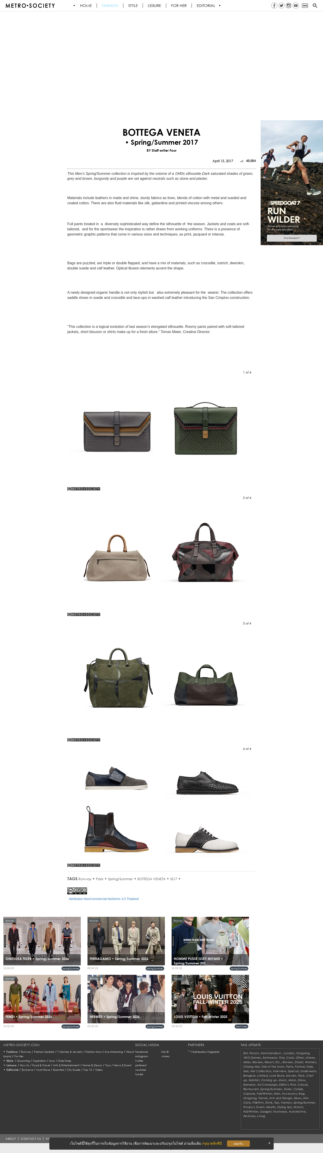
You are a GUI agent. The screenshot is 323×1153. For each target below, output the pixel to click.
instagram (141, 1056)
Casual (302, 1084)
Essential (58, 1069)
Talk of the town (272, 1066)
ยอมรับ (238, 1143)
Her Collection (260, 1071)
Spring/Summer (120, 879)
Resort (268, 1062)
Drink (268, 1102)
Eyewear (249, 1084)
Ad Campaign (267, 1084)
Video (99, 1069)
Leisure (154, 5)
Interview (279, 1071)
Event (260, 1107)
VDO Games (252, 1057)
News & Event (122, 1065)
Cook (290, 1057)
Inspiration (39, 1060)
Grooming (23, 1060)
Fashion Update (44, 1051)
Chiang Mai (251, 1066)
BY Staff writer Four (162, 150)
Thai (281, 1057)
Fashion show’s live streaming (104, 1051)
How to (24, 1065)
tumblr (139, 1074)
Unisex (310, 1057)
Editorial (206, 5)
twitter (139, 1060)
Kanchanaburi (271, 1053)
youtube (140, 1069)
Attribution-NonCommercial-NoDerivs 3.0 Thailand (104, 899)
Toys (108, 1065)
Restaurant (251, 1089)
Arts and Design (280, 1098)
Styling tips (284, 1107)
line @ (165, 1051)
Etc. (278, 1062)
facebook (141, 1051)
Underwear (308, 1071)
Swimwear (269, 1057)
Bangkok (249, 1075)
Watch (298, 1107)
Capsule (249, 1093)
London (289, 1053)
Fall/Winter (241, 1026)
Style (133, 5)
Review (257, 1062)
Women (310, 1062)
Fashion (110, 5)
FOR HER (179, 5)
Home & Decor (92, 1065)
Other (300, 1057)
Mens (292, 1080)
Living (261, 1116)
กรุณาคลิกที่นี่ (212, 1143)
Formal (299, 1066)
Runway (85, 879)
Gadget (265, 1111)
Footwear (280, 1111)
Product (249, 1107)
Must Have (43, 1069)
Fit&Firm (257, 1102)
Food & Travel (41, 1065)
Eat (245, 1053)
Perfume (249, 1116)
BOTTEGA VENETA (151, 879)
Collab (298, 1089)
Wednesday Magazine (204, 1051)
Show (301, 1080)
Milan (247, 1062)
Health (270, 1107)
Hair (246, 1071)
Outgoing (303, 1053)
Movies (291, 1075)
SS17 (173, 879)
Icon (52, 1060)
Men (277, 1093)
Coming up (269, 1080)
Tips (276, 1102)
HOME (86, 5)
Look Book (276, 1075)
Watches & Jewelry (69, 1051)
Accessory (289, 1093)
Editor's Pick (287, 1084)
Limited (262, 1075)
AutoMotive (297, 1111)
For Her (19, 1056)
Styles (288, 1089)
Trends (262, 1098)
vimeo (166, 1056)
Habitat (254, 1080)
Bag (301, 1093)
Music (282, 1080)
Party (289, 1066)
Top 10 (87, 1069)
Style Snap (64, 1060)
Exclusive (27, 1069)
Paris (99, 879)
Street (299, 1062)
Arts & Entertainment (66, 1065)
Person (254, 1053)
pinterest (140, 1065)
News (297, 1098)
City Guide (73, 1069)
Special (293, 1071)
